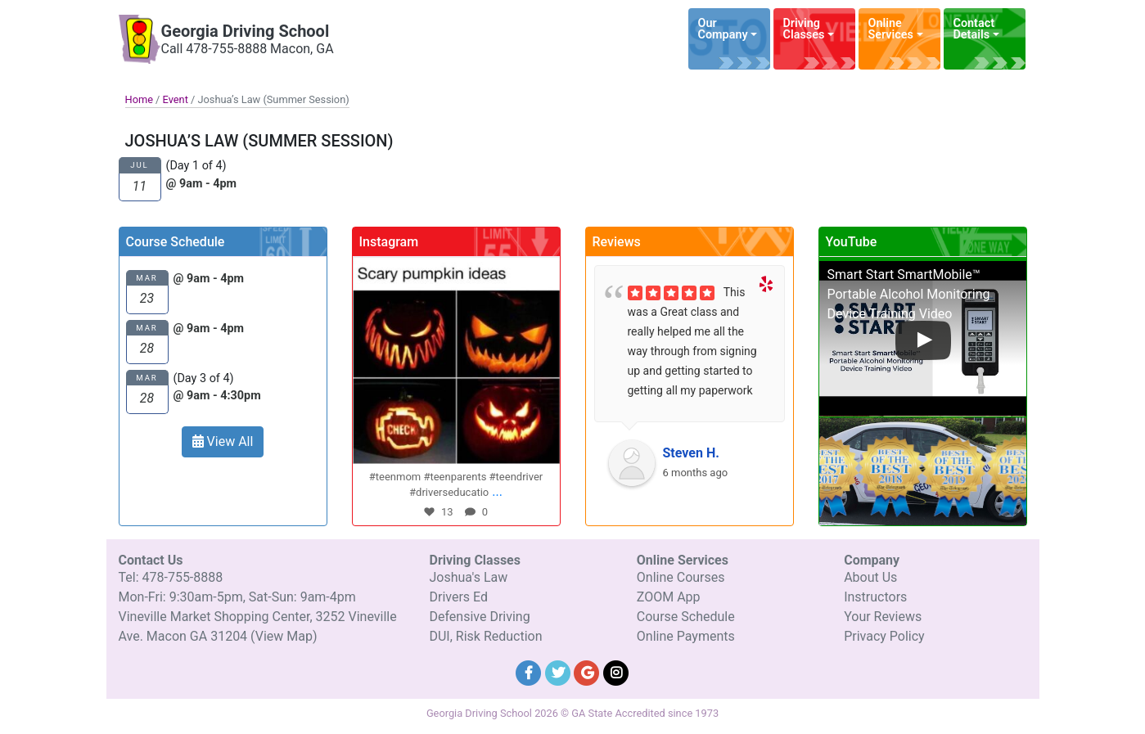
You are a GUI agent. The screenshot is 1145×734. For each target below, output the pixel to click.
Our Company (723, 29)
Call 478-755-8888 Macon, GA (247, 48)
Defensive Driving (479, 616)
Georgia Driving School (245, 31)
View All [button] (223, 441)
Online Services (890, 29)
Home (139, 99)
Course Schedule (686, 616)
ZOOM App (669, 597)
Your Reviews (883, 616)
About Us (870, 577)
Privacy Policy (884, 636)
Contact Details (974, 29)
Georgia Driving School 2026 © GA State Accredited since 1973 (572, 713)
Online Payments (686, 636)
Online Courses (681, 577)
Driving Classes (804, 29)
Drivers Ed (458, 597)
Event (175, 99)
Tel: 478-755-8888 (171, 577)
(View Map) (283, 636)
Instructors (875, 597)
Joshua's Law (468, 577)
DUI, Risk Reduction (485, 636)
